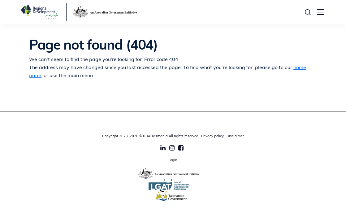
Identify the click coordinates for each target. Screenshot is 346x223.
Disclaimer (235, 136)
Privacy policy (212, 136)
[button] (309, 11)
